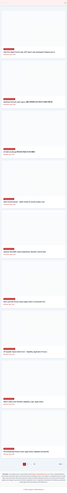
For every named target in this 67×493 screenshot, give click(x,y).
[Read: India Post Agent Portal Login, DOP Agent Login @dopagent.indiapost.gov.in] (33, 28)
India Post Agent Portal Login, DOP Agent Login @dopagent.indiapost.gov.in (29, 52)
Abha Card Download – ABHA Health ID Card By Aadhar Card (24, 202)
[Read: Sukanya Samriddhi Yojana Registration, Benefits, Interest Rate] (33, 228)
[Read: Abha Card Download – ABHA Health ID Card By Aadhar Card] (33, 178)
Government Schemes (9, 99)
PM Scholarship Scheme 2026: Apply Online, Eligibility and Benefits (26, 452)
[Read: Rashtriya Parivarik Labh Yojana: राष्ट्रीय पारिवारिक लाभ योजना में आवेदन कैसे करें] (33, 78)
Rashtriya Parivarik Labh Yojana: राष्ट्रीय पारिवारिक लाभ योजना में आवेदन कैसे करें (27, 102)
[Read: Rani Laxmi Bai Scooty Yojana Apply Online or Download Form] (33, 278)
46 (34, 464)
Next (61, 464)
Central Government (9, 49)
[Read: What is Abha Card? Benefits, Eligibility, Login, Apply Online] (33, 378)
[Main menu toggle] (65, 3)
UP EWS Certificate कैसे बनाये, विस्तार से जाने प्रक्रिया (19, 152)
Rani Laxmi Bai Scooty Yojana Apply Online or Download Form (24, 302)
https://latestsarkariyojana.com (41, 474)
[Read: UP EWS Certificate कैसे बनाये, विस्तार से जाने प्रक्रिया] (33, 128)
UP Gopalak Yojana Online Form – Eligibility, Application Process (25, 352)
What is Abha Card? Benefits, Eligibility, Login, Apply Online (23, 402)
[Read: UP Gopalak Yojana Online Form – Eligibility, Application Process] (33, 328)
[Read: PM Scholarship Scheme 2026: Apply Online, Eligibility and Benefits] (33, 428)
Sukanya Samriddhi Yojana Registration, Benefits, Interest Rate (24, 252)
